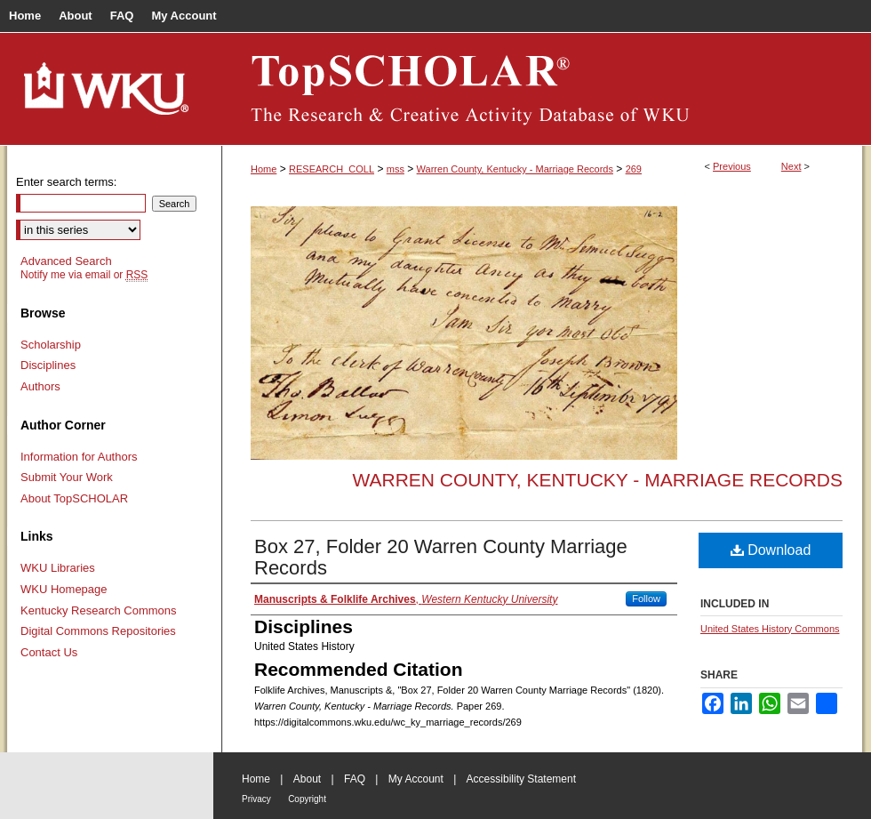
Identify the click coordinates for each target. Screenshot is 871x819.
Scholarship (50, 344)
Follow (646, 598)
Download (771, 550)
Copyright (307, 799)
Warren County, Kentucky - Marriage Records (515, 169)
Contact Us (48, 652)
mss (395, 169)
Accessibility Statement (521, 779)
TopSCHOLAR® (542, 89)
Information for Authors (79, 456)
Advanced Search (66, 261)
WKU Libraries (57, 567)
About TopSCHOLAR (74, 498)
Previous (732, 166)
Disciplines (48, 365)
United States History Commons (770, 628)
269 (634, 169)
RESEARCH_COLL (331, 169)
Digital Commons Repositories (98, 631)
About (307, 779)
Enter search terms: (66, 182)
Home (263, 169)
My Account (415, 779)
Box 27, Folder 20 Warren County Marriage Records (440, 557)
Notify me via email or (84, 275)
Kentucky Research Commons (98, 610)
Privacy (256, 799)
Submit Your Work (66, 477)
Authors (40, 386)
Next (791, 166)
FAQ (354, 779)
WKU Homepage (64, 589)
